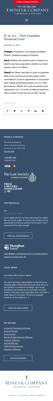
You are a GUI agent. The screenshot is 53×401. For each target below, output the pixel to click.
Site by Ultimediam (37, 395)
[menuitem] (27, 2)
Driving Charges (11, 331)
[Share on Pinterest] (28, 111)
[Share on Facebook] (7, 111)
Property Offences (12, 340)
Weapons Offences (12, 349)
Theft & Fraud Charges (13, 346)
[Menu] (26, 20)
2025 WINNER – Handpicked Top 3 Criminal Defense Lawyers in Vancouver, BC (26, 253)
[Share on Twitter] (14, 111)
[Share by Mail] (42, 111)
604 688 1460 (29, 6)
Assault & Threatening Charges (17, 328)
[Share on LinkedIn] (35, 111)
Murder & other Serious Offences (18, 337)
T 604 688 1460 (10, 157)
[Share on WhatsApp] (21, 111)
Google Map (9, 151)
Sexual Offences (11, 343)
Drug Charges (10, 334)
